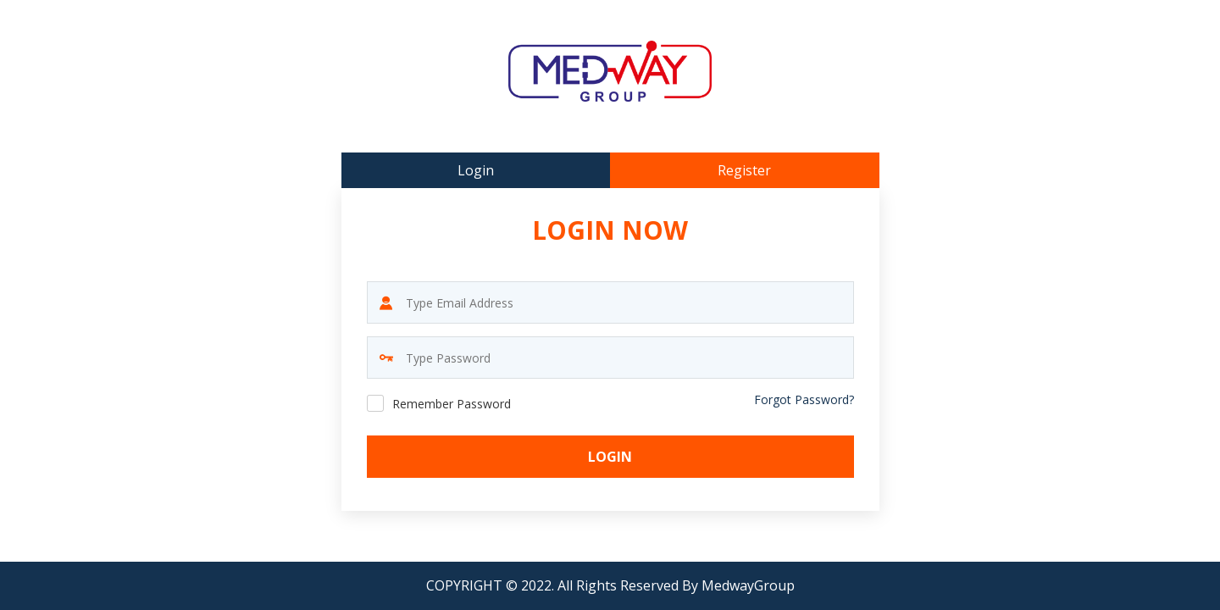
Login (610, 456)
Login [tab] (476, 170)
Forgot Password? (804, 399)
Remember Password (451, 404)
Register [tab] (744, 170)
